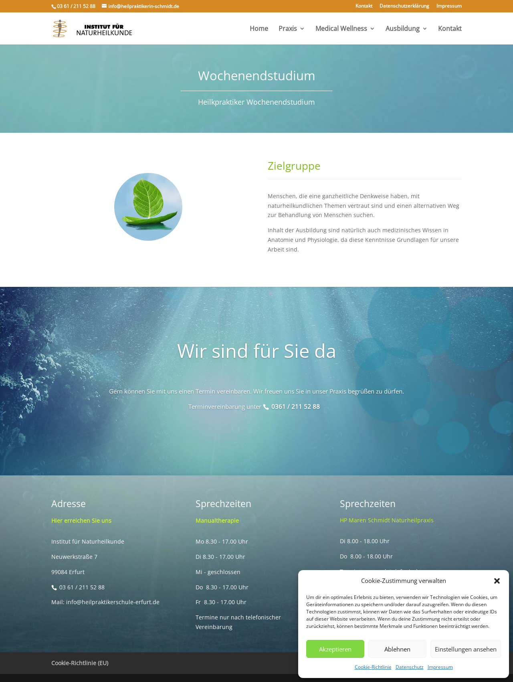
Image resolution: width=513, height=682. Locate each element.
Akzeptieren (335, 649)
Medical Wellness (341, 29)
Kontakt (363, 6)
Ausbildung (403, 29)
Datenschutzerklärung (404, 6)
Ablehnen (397, 649)
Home (259, 29)
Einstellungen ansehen (466, 649)
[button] (497, 581)
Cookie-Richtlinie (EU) (79, 663)
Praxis (288, 29)
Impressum (440, 667)
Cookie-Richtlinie (373, 667)
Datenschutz (410, 667)
